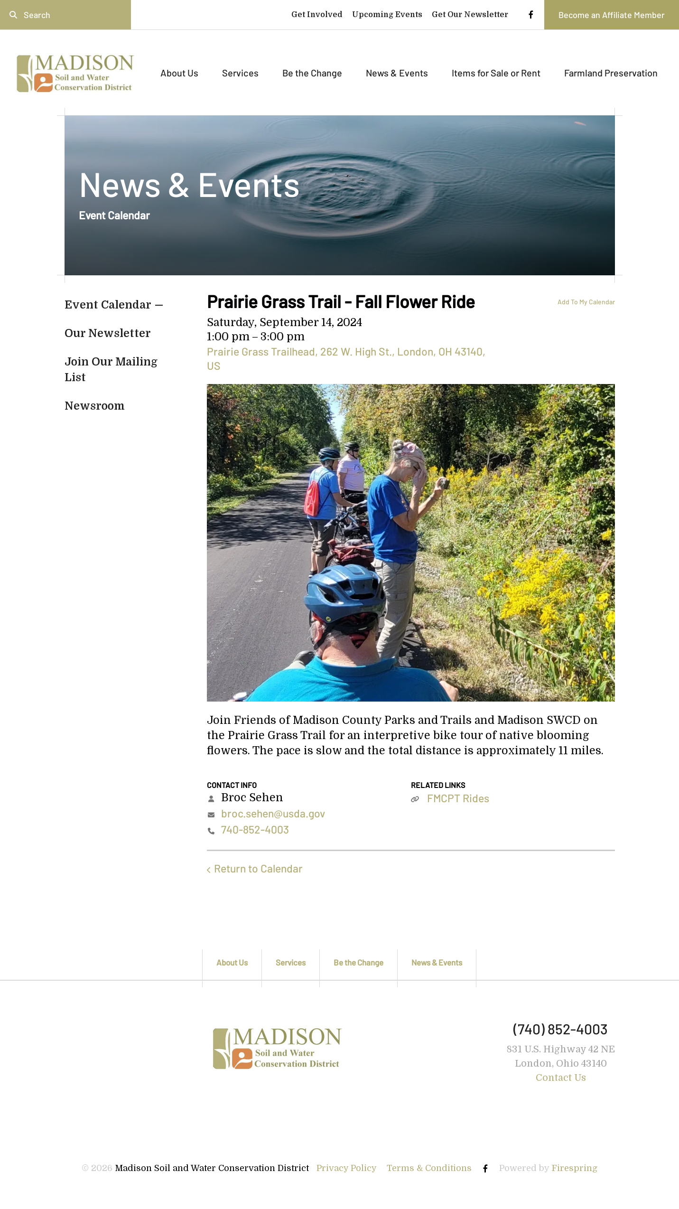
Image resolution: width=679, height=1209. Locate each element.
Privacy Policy (346, 1168)
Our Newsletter (108, 333)
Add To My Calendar (586, 302)
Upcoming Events (387, 14)
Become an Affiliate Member (611, 14)
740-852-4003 (255, 829)
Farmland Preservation (611, 72)
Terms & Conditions (429, 1168)
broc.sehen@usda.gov (273, 813)
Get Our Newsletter (470, 14)
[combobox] (65, 14)
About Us (179, 72)
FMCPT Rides (458, 798)
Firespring (574, 1168)
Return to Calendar (258, 868)
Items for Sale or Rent (496, 72)
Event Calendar (108, 305)
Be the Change (312, 72)
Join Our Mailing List (111, 370)
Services (240, 72)
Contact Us (561, 1077)
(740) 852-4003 (560, 1028)
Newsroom (95, 406)
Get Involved (317, 14)
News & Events (397, 72)
